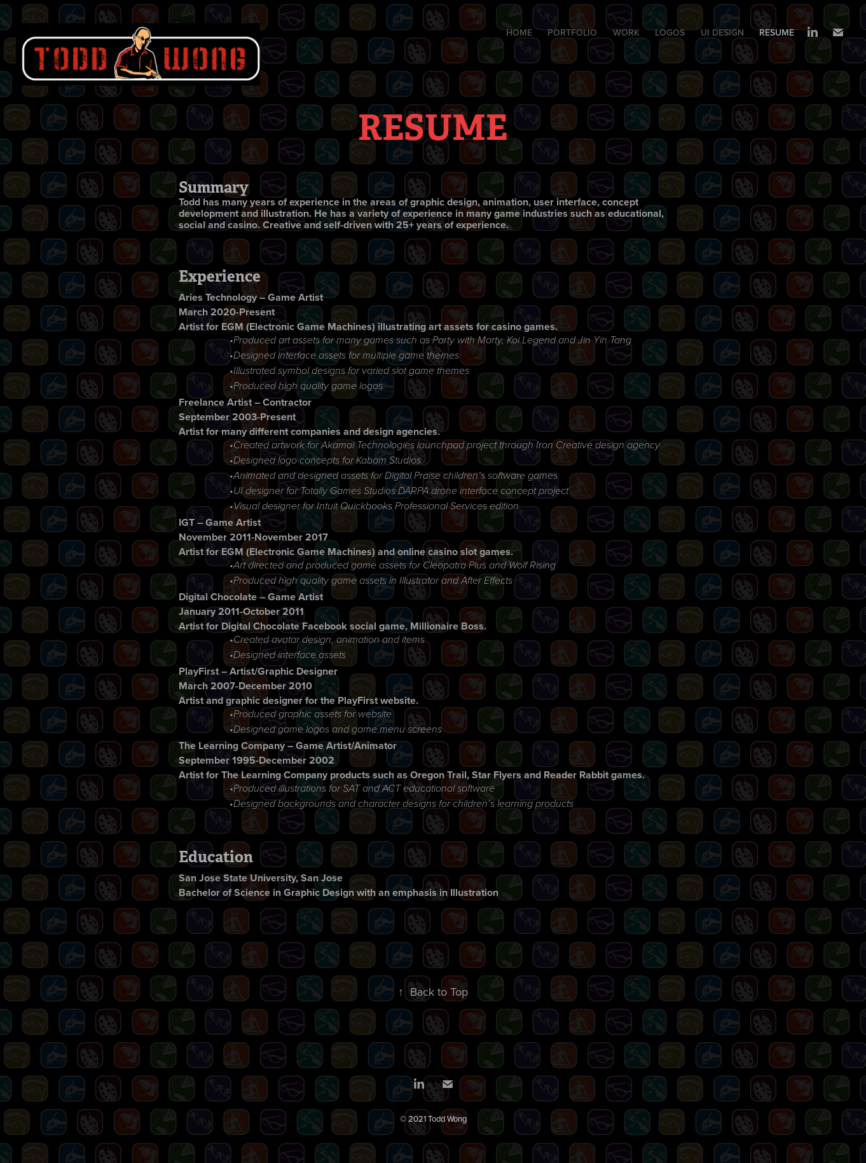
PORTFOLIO (572, 32)
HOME (519, 32)
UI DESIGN (722, 32)
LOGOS (670, 32)
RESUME (776, 32)
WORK (626, 32)
